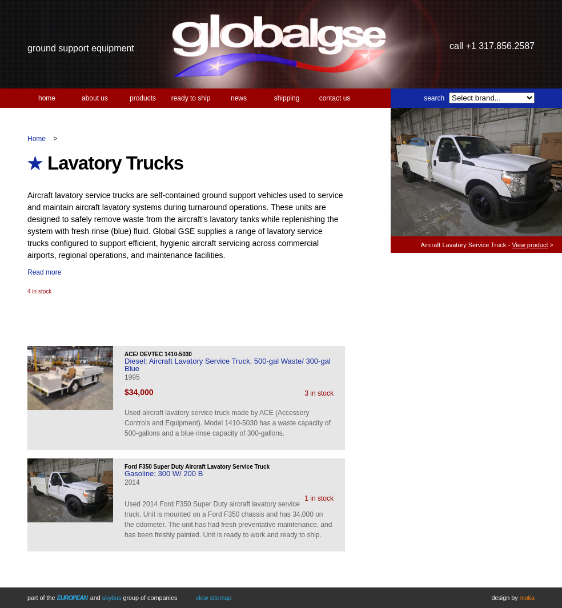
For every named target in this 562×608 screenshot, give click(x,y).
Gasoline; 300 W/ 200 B (164, 473)
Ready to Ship (191, 98)
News (239, 98)
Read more (44, 272)
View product (530, 244)
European (72, 597)
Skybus (112, 597)
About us (95, 98)
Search (434, 98)
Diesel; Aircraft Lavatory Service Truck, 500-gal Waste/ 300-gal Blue (228, 365)
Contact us (335, 98)
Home (46, 98)
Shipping (287, 98)
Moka (527, 597)
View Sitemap (213, 597)
